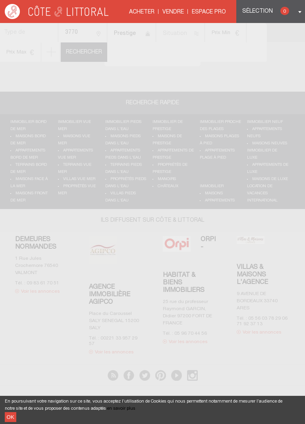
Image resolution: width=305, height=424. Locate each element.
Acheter (141, 12)
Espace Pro (209, 12)
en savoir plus (121, 409)
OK (10, 417)
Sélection (265, 11)
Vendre (173, 12)
